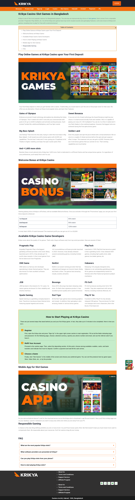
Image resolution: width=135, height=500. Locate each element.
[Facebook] (101, 483)
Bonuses (19, 9)
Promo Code (29, 9)
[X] (105, 483)
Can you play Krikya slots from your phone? (37, 458)
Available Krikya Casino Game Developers (36, 37)
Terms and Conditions (66, 474)
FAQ (24, 49)
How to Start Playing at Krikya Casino (35, 40)
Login (47, 9)
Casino (55, 9)
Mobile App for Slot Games (31, 43)
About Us (61, 472)
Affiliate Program (64, 480)
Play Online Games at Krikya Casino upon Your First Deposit (42, 30)
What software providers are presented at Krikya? (39, 452)
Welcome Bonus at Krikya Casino (33, 33)
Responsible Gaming (29, 46)
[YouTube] (112, 483)
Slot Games (65, 9)
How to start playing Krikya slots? (33, 465)
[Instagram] (108, 483)
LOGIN (117, 3)
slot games (92, 18)
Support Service (64, 477)
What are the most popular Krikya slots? (35, 445)
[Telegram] (116, 483)
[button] (115, 27)
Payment (92, 9)
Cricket (83, 9)
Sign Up (39, 9)
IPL (100, 9)
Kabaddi (74, 9)
